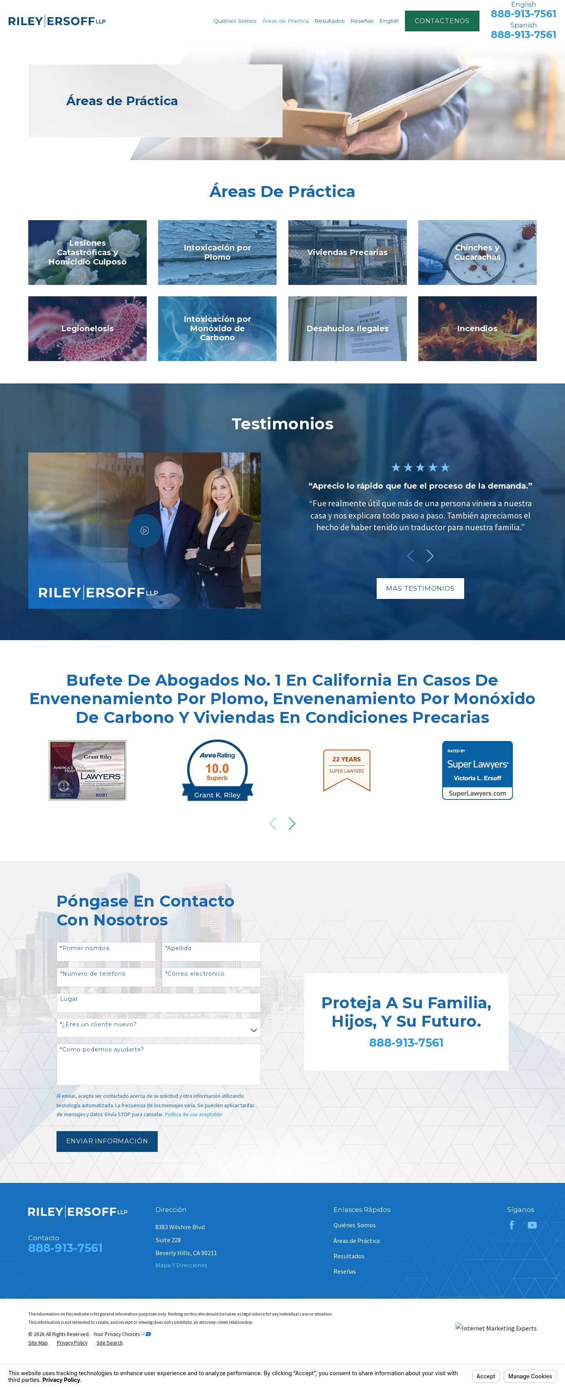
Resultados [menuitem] (329, 21)
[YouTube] (532, 1225)
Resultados (349, 1256)
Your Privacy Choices (122, 1334)
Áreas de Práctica (357, 1241)
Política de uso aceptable (193, 1114)
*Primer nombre (85, 948)
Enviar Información (107, 1141)
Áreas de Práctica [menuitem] (285, 21)
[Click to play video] (134, 531)
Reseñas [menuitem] (362, 21)
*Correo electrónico (195, 974)
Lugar (69, 999)
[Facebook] (511, 1225)
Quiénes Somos (355, 1225)
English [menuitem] (389, 21)
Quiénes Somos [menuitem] (234, 21)
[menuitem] (38, 1343)
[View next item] (292, 823)
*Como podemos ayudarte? (102, 1049)
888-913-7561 (523, 14)
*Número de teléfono (93, 974)
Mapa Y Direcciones (181, 1265)
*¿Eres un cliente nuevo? (98, 1024)
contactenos (442, 21)
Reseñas (345, 1271)
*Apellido (178, 948)
